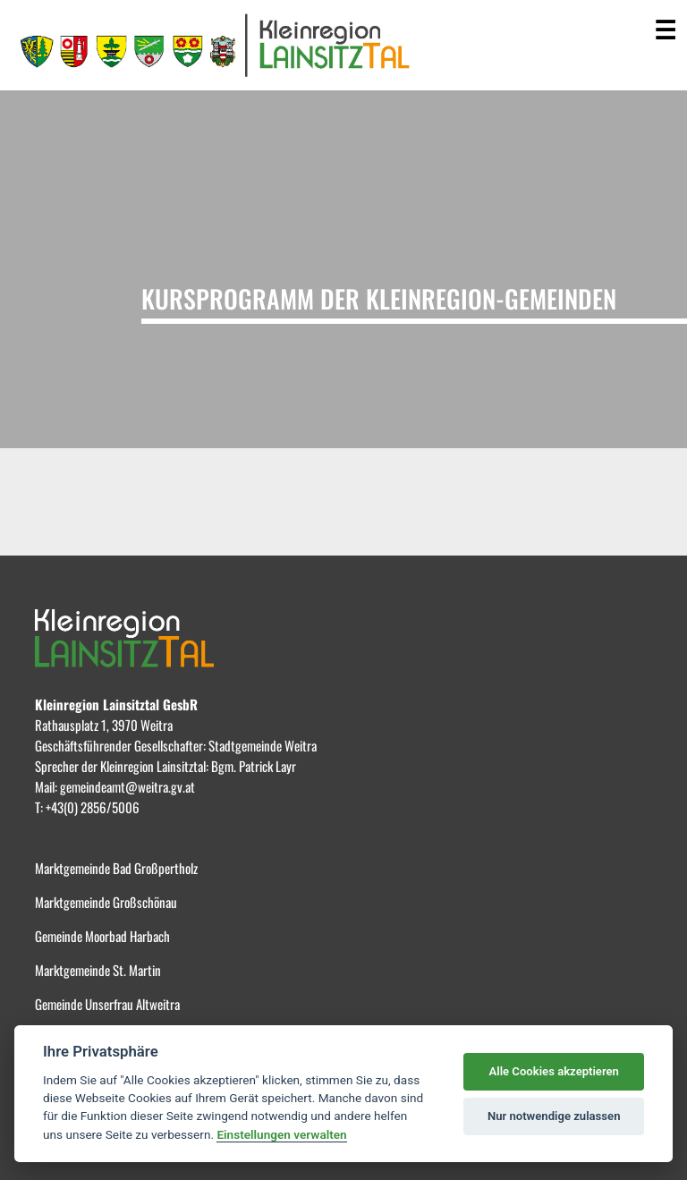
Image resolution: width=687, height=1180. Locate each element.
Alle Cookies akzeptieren (553, 1071)
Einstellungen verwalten (281, 1134)
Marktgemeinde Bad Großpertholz (116, 868)
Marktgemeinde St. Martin (98, 970)
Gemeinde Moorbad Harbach (102, 936)
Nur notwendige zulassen (554, 1116)
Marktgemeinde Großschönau (106, 902)
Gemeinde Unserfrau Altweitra (107, 1004)
